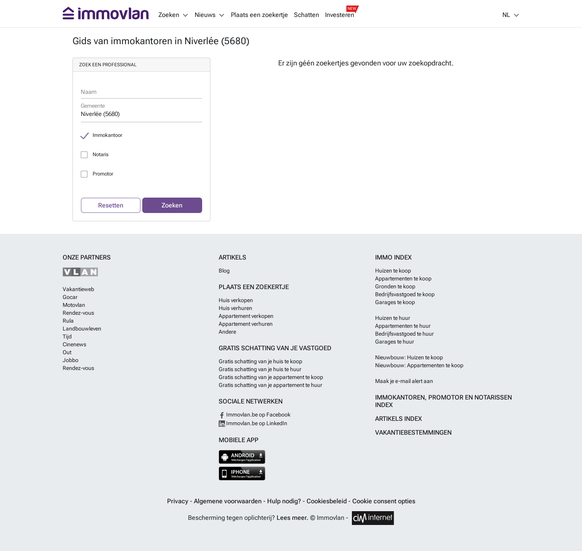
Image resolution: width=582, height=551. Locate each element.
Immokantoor (107, 135)
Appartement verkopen (246, 316)
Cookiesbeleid (327, 501)
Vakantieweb (78, 289)
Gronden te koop (395, 286)
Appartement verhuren (246, 324)
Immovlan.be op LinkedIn (253, 423)
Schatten (306, 15)
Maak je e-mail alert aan (404, 381)
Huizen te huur (392, 318)
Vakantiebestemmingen (413, 432)
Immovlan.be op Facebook (254, 414)
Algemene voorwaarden (228, 501)
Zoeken (172, 205)
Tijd (67, 336)
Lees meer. (293, 517)
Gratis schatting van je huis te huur (260, 369)
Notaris (100, 154)
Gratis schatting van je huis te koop (260, 361)
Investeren (339, 15)
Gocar (70, 297)
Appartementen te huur (403, 326)
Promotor (103, 174)
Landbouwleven (82, 328)
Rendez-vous (78, 313)
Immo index (393, 257)
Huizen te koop (393, 270)
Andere (227, 332)
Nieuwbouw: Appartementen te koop (419, 365)
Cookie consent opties (383, 501)
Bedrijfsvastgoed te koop (405, 294)
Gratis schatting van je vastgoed (275, 348)
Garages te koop (395, 302)
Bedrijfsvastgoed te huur (404, 334)
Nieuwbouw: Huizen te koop (409, 357)
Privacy (178, 501)
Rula (68, 321)
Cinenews (74, 344)
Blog (224, 270)
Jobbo (70, 360)
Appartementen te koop (403, 278)
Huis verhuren (235, 308)
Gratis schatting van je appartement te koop (271, 377)
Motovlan (74, 305)
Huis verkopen (236, 300)
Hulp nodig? (285, 501)
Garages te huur (394, 341)
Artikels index (398, 418)
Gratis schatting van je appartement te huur (270, 385)
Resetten (110, 205)
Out (67, 352)
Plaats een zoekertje (259, 15)
